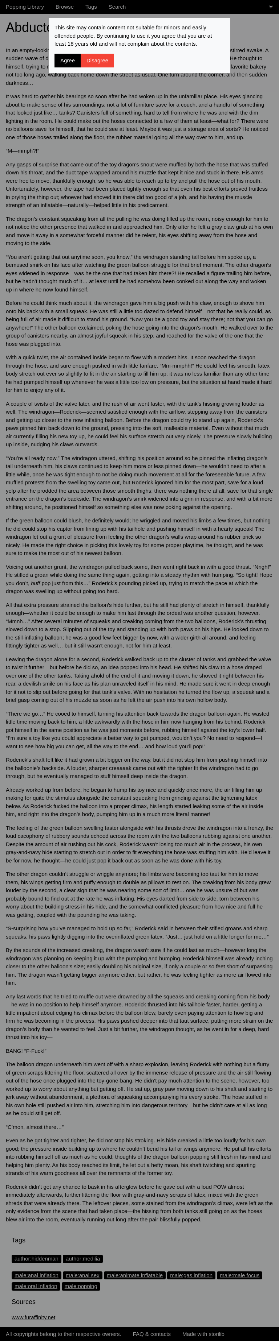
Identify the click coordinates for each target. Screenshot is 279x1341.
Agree (67, 60)
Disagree (97, 60)
